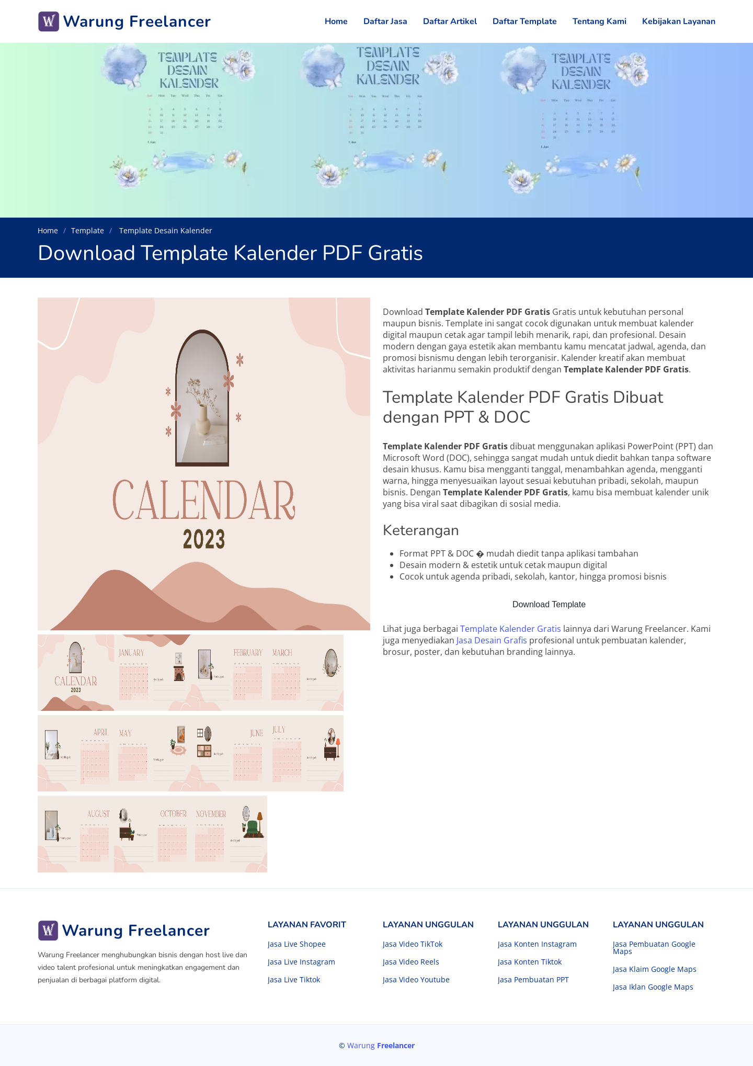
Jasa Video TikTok (412, 944)
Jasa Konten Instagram (537, 944)
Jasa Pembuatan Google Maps (654, 947)
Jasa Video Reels (411, 962)
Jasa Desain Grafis (492, 640)
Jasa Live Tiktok (294, 979)
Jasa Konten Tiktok (530, 962)
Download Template (549, 604)
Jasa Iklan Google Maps (653, 987)
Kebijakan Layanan (678, 21)
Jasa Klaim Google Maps (655, 969)
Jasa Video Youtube (416, 979)
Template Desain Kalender (164, 230)
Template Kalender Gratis (510, 628)
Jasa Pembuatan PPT (533, 979)
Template (87, 230)
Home (336, 21)
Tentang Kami (599, 21)
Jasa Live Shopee (297, 944)
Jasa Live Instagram (301, 962)
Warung (381, 1045)
